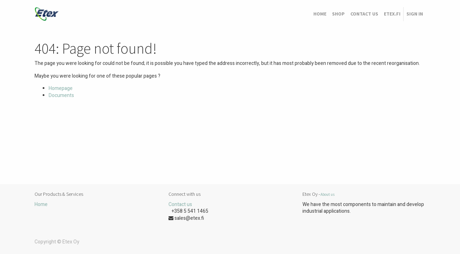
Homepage (61, 88)
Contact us (180, 204)
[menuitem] (320, 14)
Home (41, 204)
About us (327, 194)
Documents (61, 95)
